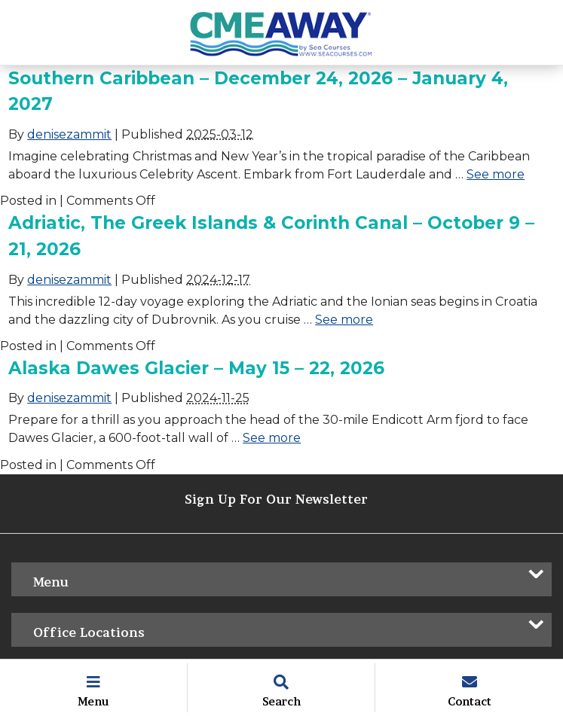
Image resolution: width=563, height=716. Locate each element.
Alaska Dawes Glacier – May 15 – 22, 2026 (196, 368)
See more (496, 174)
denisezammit (69, 134)
